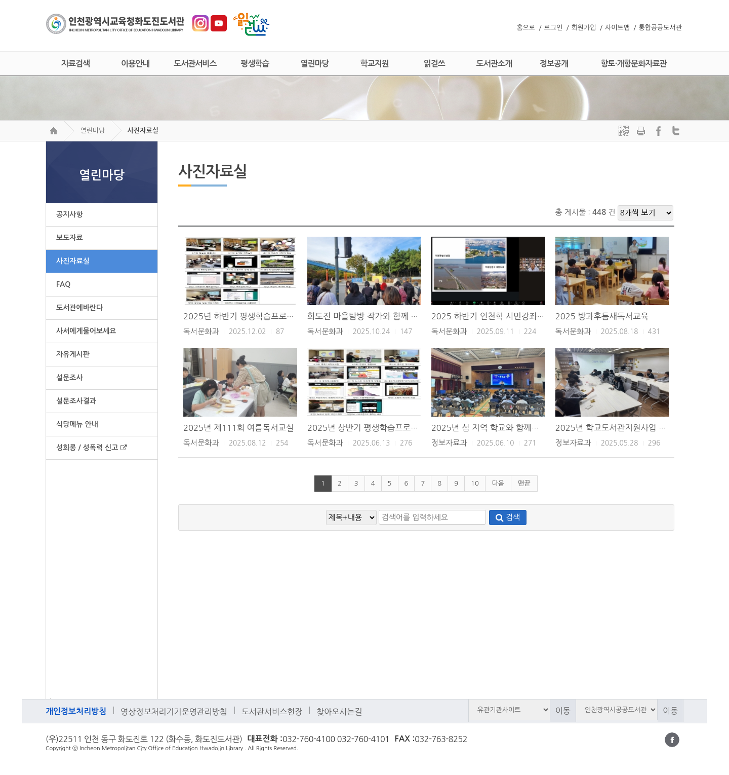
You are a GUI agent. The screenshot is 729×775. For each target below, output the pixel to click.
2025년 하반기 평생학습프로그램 (242, 316)
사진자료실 (143, 130)
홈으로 (525, 27)
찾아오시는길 (339, 712)
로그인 (553, 27)
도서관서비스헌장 (271, 712)
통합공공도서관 (660, 27)
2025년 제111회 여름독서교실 (238, 428)
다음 (498, 483)
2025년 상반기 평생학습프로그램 (366, 428)
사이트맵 (617, 27)
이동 (563, 711)
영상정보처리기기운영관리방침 (173, 712)
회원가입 (584, 27)
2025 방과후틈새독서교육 (602, 316)
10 (475, 483)
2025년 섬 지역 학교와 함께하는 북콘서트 (506, 428)
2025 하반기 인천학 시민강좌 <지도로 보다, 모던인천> (528, 316)
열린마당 (92, 130)
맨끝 (524, 483)
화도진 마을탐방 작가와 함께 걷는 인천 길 (381, 316)
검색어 (48, 698)
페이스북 (672, 739)
